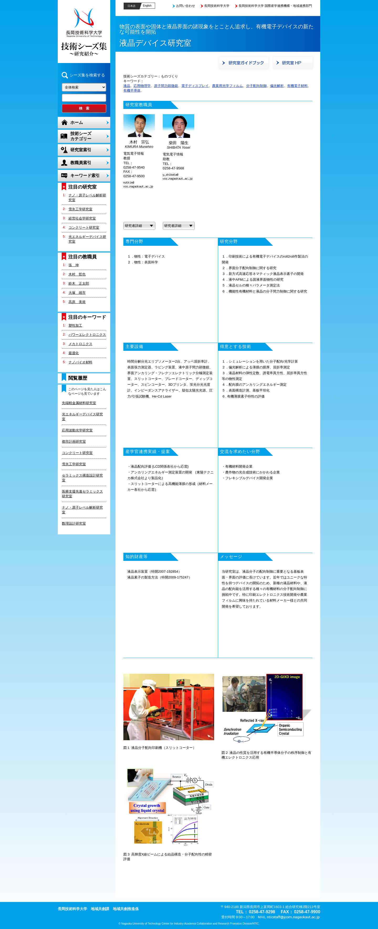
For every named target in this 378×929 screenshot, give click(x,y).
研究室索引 (80, 150)
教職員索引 (80, 162)
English (147, 5)
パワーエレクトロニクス (87, 335)
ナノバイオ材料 (80, 362)
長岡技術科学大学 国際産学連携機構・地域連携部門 (275, 6)
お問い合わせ (185, 6)
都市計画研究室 (74, 441)
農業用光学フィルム (227, 86)
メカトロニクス (80, 344)
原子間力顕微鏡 (166, 86)
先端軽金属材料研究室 (79, 403)
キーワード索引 (85, 175)
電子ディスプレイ (195, 86)
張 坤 (74, 265)
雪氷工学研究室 (80, 209)
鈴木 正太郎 (79, 283)
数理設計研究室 (74, 523)
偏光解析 (277, 86)
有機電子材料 (297, 86)
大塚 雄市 (77, 293)
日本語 (131, 5)
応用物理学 (142, 86)
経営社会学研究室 (82, 218)
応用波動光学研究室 (77, 430)
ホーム (76, 122)
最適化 (74, 353)
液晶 (126, 86)
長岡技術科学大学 (216, 6)
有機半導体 (131, 90)
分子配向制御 (256, 86)
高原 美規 (77, 302)
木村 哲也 (77, 274)
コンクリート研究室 (84, 227)
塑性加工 (75, 325)
